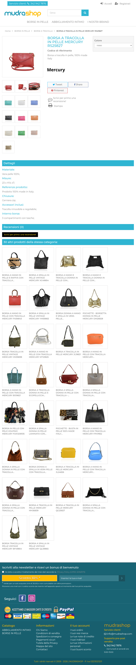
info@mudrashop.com (119, 634)
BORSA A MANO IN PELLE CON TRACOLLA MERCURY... (94, 354)
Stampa (55, 106)
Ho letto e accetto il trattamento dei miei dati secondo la (45, 572)
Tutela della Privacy (47, 643)
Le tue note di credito (82, 636)
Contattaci (42, 649)
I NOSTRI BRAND (98, 21)
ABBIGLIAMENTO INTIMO (68, 21)
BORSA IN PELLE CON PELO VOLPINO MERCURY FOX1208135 (13, 431)
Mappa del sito (44, 646)
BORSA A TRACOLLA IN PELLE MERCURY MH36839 (40, 508)
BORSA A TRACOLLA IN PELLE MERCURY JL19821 (68, 353)
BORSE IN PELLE (37, 21)
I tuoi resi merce (79, 633)
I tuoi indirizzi (77, 639)
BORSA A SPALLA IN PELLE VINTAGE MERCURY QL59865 (39, 546)
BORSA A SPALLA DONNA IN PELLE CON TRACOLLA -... (67, 393)
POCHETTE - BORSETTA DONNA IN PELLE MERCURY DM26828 (94, 316)
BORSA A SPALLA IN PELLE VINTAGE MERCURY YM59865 (39, 316)
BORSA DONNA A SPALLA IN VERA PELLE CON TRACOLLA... (40, 469)
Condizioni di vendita (48, 633)
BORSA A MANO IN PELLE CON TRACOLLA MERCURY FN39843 (13, 316)
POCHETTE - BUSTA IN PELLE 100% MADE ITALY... (67, 431)
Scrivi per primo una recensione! (64, 100)
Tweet (57, 84)
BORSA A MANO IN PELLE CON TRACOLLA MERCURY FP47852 (94, 431)
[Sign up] (122, 578)
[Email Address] (89, 578)
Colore (98, 40)
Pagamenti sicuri (45, 639)
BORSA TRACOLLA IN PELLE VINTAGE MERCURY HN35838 (12, 354)
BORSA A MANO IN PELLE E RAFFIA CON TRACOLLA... (12, 278)
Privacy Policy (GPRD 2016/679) (71, 572)
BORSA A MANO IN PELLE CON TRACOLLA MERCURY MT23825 (40, 354)
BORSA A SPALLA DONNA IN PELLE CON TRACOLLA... (94, 393)
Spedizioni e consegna (48, 636)
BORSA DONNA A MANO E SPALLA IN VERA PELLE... (68, 316)
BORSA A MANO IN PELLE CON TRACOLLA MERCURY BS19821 (13, 393)
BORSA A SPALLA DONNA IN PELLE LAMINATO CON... (38, 431)
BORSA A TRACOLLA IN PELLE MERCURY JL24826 (67, 469)
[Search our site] (64, 13)
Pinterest (57, 90)
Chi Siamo (42, 630)
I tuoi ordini (76, 630)
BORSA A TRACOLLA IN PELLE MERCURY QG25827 (67, 508)
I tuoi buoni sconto (80, 649)
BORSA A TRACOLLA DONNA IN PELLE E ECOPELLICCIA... (39, 393)
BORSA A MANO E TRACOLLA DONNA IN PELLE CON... (67, 278)
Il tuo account (80, 625)
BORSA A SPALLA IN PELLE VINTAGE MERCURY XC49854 (39, 278)
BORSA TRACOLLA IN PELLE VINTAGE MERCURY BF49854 (12, 546)
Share (78, 84)
